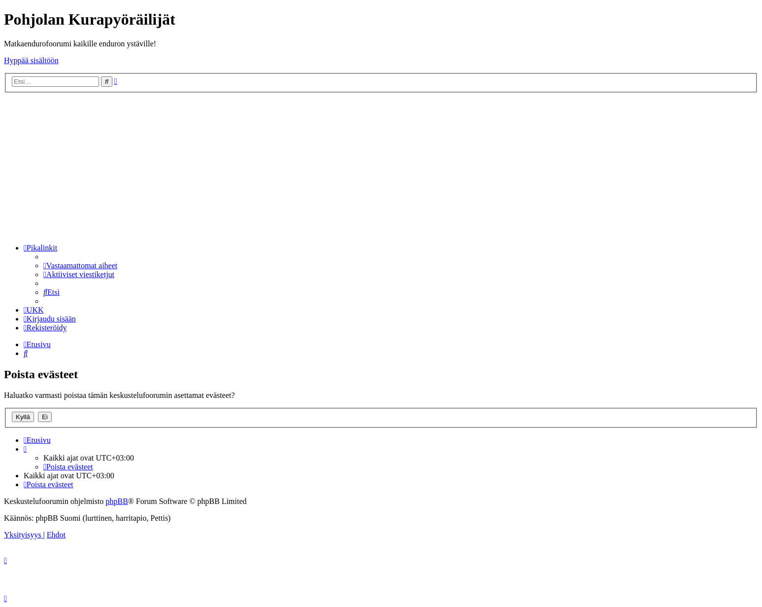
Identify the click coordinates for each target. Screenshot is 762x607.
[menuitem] (80, 265)
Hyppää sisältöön (31, 60)
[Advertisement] (381, 167)
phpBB (116, 501)
